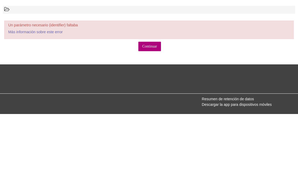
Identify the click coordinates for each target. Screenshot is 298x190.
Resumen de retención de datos (228, 99)
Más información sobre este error (35, 32)
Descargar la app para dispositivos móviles (237, 104)
